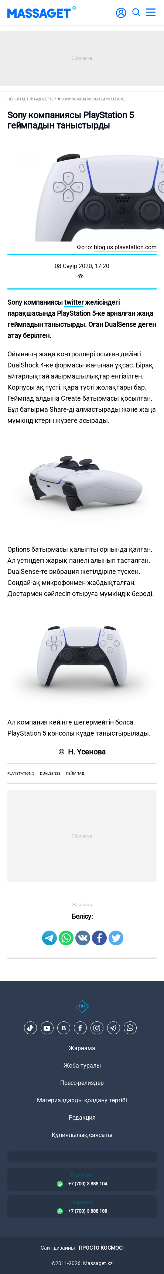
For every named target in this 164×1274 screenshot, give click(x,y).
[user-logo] (121, 16)
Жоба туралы (82, 1065)
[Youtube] (47, 1028)
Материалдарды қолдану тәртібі (82, 1100)
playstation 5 (20, 773)
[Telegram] (113, 1028)
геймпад (75, 773)
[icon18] (82, 1010)
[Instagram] (96, 1028)
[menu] (151, 12)
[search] (136, 12)
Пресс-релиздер (82, 1082)
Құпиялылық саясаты (82, 1134)
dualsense (50, 773)
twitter (73, 302)
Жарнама (82, 1048)
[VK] (63, 1028)
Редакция (82, 1117)
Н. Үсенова (82, 751)
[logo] (41, 12)
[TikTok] (30, 1028)
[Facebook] (80, 1028)
